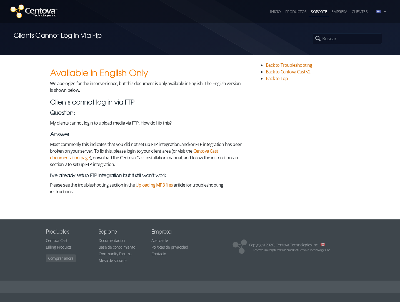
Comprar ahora (61, 258)
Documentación (112, 240)
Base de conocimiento (117, 247)
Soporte (319, 11)
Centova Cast (56, 240)
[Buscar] (334, 38)
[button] (382, 11)
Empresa (339, 11)
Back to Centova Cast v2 (288, 72)
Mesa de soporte (112, 260)
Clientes (360, 11)
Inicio (275, 11)
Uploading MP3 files (154, 185)
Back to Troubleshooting (289, 65)
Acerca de (159, 240)
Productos (296, 11)
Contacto (158, 253)
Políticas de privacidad (169, 247)
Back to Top (277, 78)
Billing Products (58, 247)
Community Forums (115, 253)
